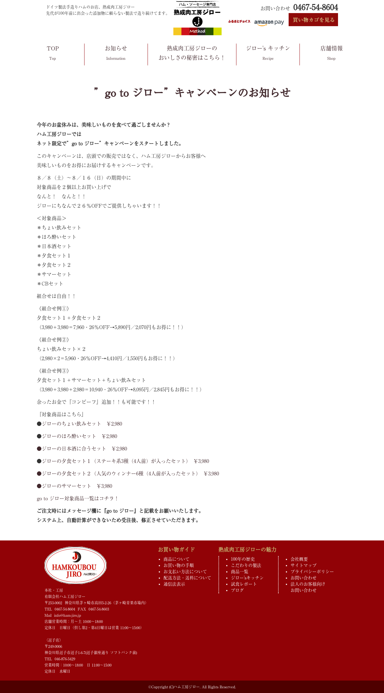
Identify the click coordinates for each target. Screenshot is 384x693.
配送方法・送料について (187, 578)
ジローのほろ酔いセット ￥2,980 (79, 436)
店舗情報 (331, 54)
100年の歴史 (243, 559)
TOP (52, 54)
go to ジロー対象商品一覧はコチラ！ (78, 498)
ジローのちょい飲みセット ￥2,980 (82, 423)
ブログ (237, 590)
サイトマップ (303, 565)
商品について (176, 559)
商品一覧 (239, 571)
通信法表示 (174, 584)
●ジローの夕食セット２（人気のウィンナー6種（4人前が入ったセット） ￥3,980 (128, 473)
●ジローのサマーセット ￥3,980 (74, 485)
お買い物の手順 (178, 565)
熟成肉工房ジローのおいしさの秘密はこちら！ (192, 53)
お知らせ (116, 54)
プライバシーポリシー (312, 571)
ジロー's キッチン (267, 54)
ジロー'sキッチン (247, 578)
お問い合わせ (303, 578)
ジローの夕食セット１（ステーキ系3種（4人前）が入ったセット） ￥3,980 (125, 461)
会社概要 (299, 559)
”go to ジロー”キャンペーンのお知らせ (192, 92)
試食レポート (244, 584)
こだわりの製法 (246, 565)
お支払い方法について (185, 571)
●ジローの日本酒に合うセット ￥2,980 (82, 448)
